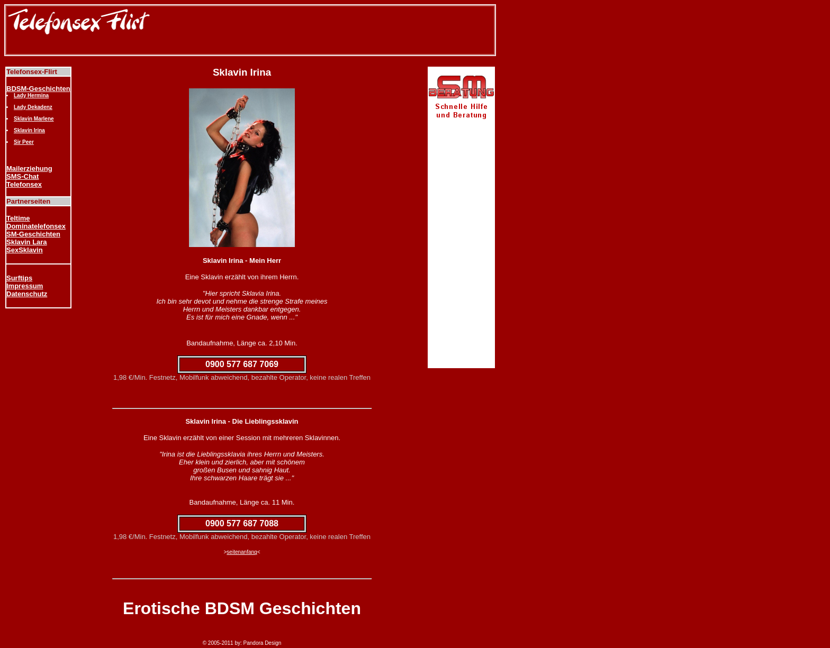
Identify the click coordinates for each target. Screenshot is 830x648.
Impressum (24, 286)
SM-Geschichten (33, 234)
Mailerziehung (29, 168)
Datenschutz (26, 294)
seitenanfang (242, 552)
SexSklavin (24, 250)
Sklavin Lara (26, 242)
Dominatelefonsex (36, 226)
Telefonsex (24, 184)
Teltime (18, 218)
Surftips (19, 278)
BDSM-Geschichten (38, 89)
